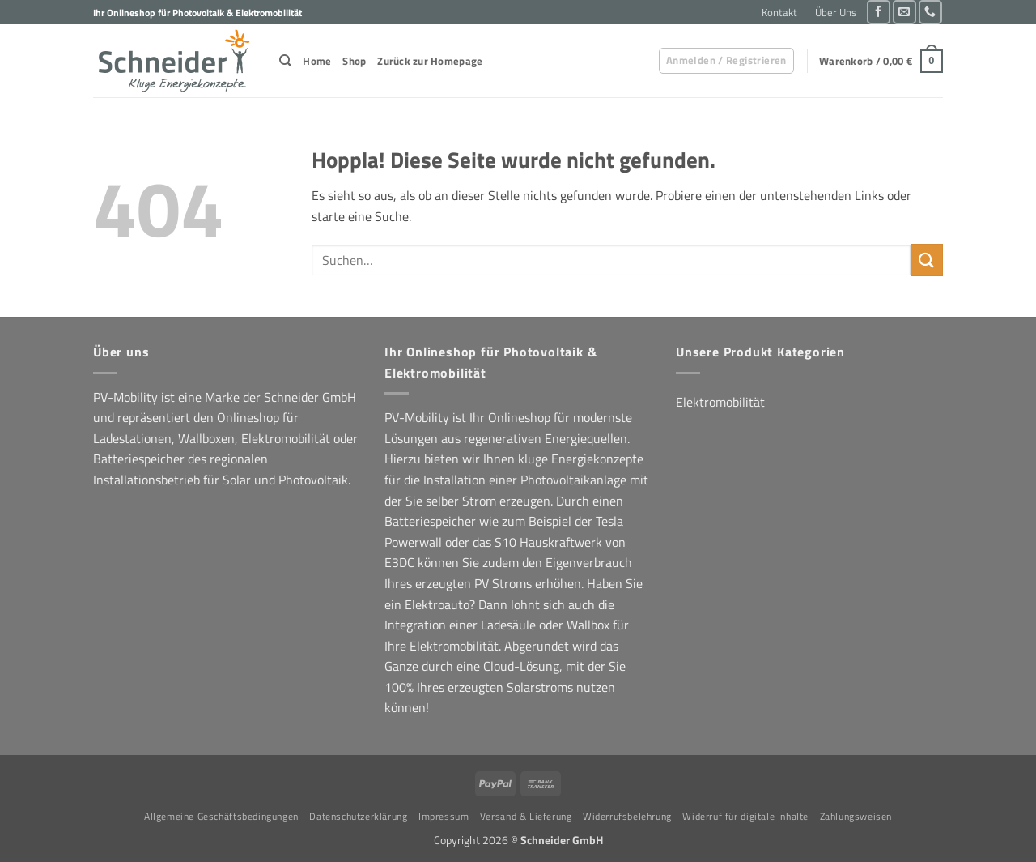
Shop (354, 61)
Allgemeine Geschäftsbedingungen (221, 816)
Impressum (443, 816)
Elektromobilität (720, 402)
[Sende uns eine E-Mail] (904, 11)
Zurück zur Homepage (429, 61)
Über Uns (835, 12)
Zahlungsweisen (856, 816)
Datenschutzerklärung (358, 816)
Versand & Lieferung (526, 816)
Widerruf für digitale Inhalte (745, 816)
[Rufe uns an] (930, 11)
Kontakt (779, 12)
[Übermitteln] (927, 259)
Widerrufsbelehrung (627, 816)
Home (317, 61)
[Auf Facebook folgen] (878, 11)
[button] (726, 61)
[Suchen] (285, 60)
